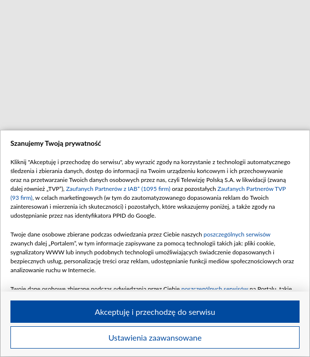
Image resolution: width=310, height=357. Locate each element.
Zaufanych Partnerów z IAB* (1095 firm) (118, 188)
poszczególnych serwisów (237, 234)
